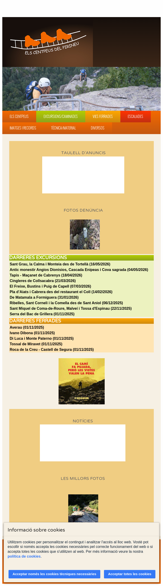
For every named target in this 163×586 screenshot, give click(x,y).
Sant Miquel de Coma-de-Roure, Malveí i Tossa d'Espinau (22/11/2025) (71, 308)
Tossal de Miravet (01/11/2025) (36, 344)
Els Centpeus (19, 116)
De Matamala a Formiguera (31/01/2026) (44, 297)
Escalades (135, 116)
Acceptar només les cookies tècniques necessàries (54, 574)
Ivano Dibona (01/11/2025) (32, 333)
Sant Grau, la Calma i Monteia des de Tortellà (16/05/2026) (60, 264)
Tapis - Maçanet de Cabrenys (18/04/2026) (46, 275)
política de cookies (24, 556)
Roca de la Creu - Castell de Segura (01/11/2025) (52, 350)
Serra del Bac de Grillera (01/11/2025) (42, 314)
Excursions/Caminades (61, 116)
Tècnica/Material (63, 127)
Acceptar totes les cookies (129, 574)
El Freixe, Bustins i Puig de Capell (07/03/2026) (50, 286)
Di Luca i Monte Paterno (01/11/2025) (42, 338)
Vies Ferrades (103, 116)
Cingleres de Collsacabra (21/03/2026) (43, 281)
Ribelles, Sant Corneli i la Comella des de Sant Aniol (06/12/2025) (66, 303)
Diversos (97, 127)
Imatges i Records (23, 127)
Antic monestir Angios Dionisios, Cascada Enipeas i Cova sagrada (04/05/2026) (79, 270)
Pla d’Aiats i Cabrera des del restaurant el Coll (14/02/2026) (61, 292)
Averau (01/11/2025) (27, 327)
